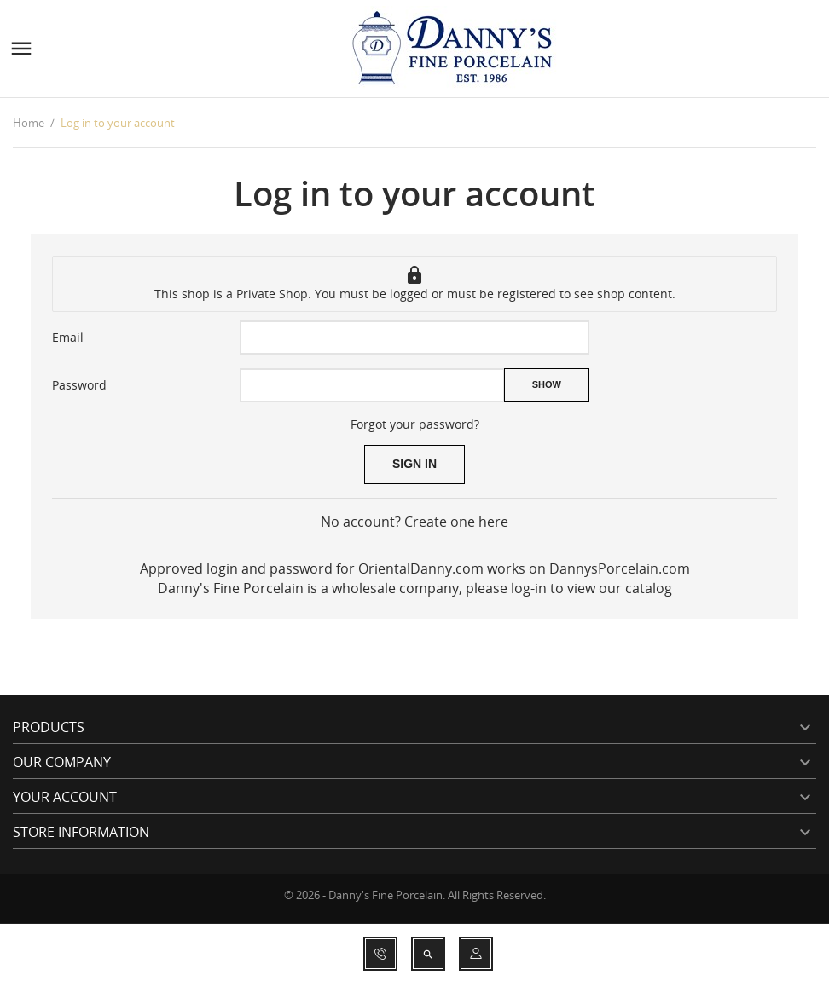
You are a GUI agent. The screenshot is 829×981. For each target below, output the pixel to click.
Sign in (414, 463)
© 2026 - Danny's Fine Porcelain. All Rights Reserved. (415, 895)
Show (546, 384)
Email (68, 337)
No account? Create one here (414, 521)
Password (79, 385)
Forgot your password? (415, 424)
